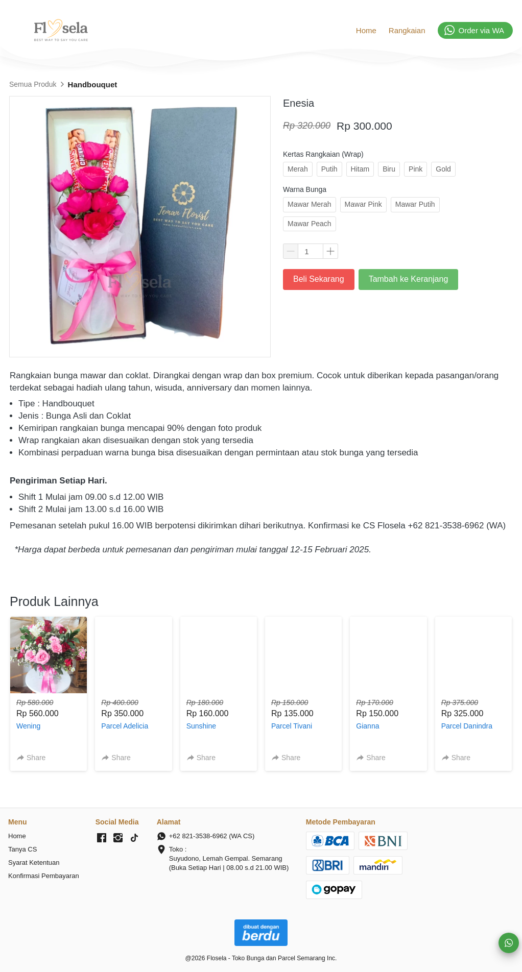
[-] (102, 838)
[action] (509, 943)
